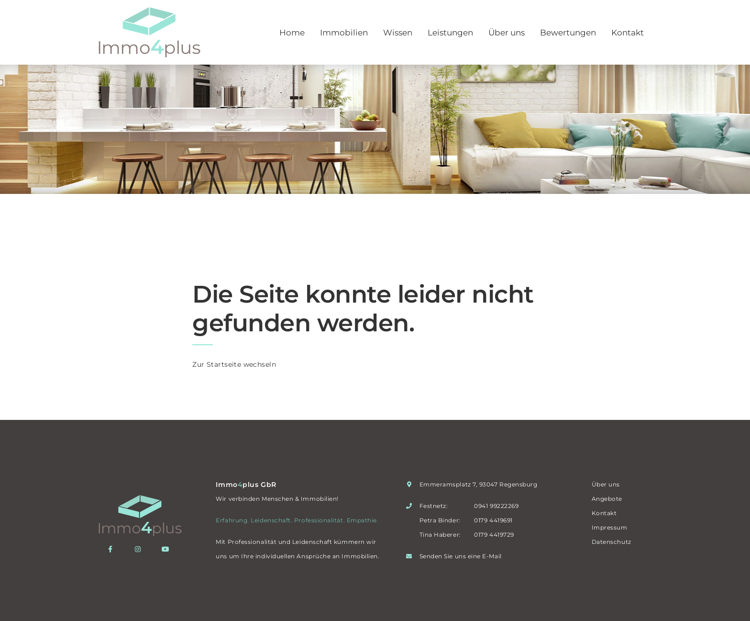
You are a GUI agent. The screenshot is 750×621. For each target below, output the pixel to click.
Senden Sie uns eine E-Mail (460, 556)
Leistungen (450, 32)
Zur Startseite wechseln (234, 364)
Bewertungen (568, 32)
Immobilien (344, 32)
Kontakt (627, 32)
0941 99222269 (496, 505)
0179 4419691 (493, 520)
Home (292, 32)
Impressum (610, 527)
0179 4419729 (494, 534)
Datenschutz (611, 541)
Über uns (506, 32)
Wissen (397, 32)
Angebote (607, 498)
